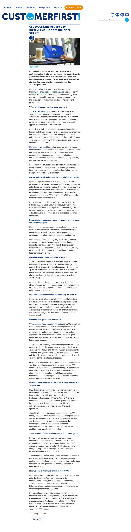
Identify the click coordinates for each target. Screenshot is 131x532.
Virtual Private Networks (38, 111)
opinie (38, 390)
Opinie (18, 7)
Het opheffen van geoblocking (41, 147)
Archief (30, 7)
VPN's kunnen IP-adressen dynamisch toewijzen (48, 324)
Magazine (44, 7)
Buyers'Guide (74, 7)
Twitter (36, 519)
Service (58, 7)
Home (7, 7)
